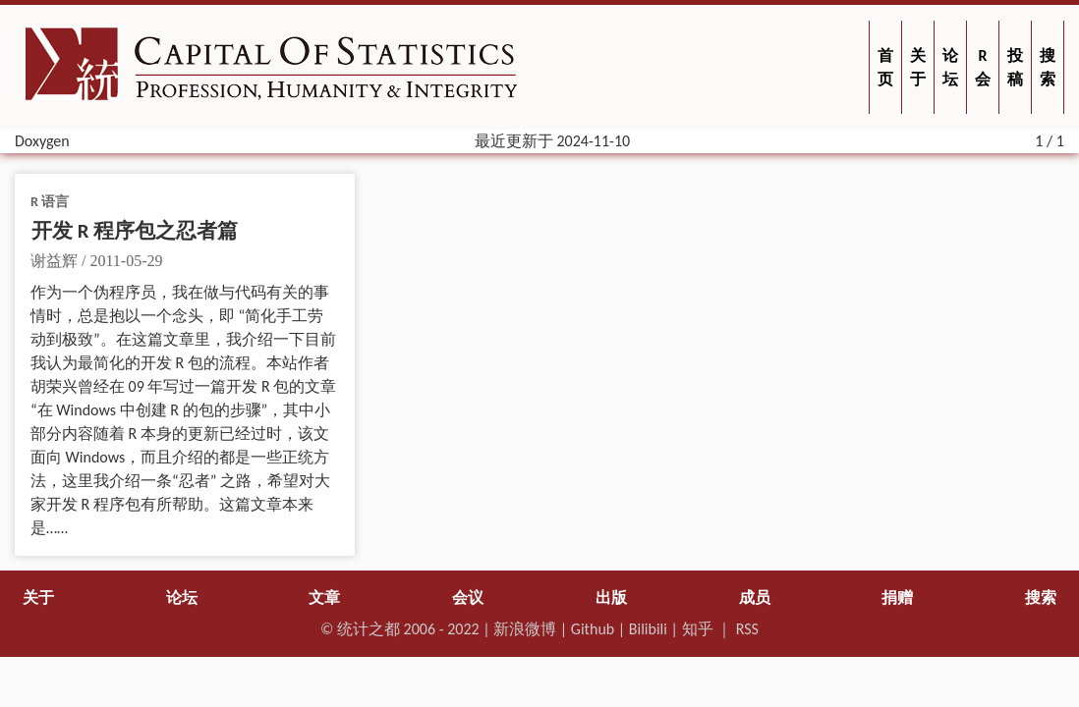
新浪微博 (524, 629)
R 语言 (49, 201)
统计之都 (368, 629)
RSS (747, 629)
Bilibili (648, 629)
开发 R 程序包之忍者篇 (134, 231)
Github (592, 629)
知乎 (697, 629)
